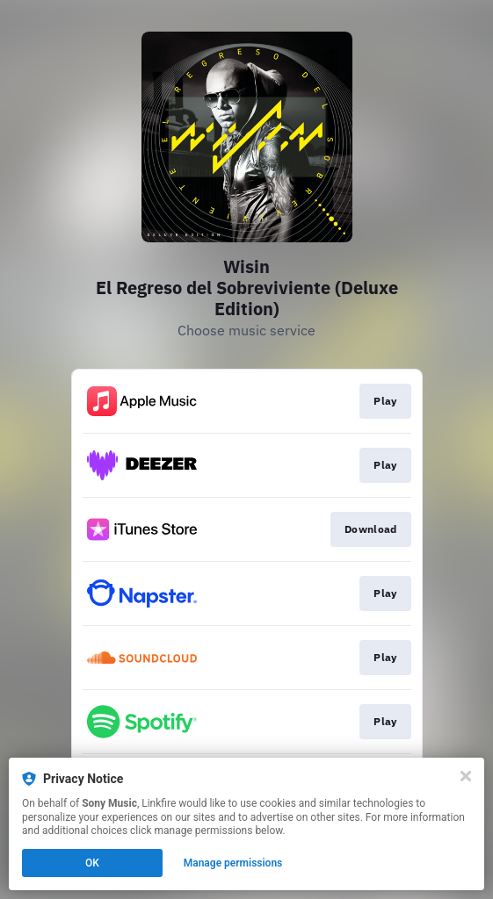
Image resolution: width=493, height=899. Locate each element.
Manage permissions (233, 863)
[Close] (466, 776)
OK (92, 863)
